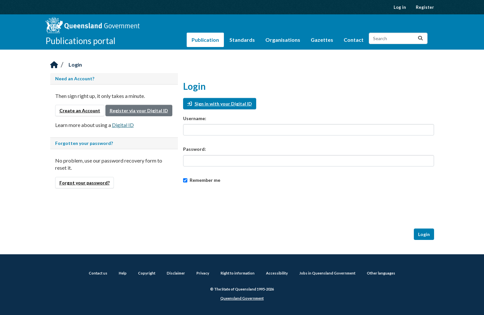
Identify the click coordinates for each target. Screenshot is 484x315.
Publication (205, 40)
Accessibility (277, 273)
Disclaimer (176, 273)
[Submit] (420, 38)
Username (194, 118)
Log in (400, 7)
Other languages (381, 273)
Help (123, 273)
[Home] (54, 65)
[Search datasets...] (398, 38)
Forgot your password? (84, 182)
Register (425, 7)
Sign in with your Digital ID (219, 103)
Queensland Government (242, 298)
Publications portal (80, 41)
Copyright (146, 273)
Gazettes (322, 40)
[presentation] (232, 206)
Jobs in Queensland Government (327, 273)
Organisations (282, 40)
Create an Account (79, 110)
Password (194, 149)
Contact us (98, 273)
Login (75, 64)
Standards (242, 40)
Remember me (201, 180)
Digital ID (123, 125)
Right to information (238, 273)
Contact (354, 40)
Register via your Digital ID (139, 110)
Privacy (202, 273)
